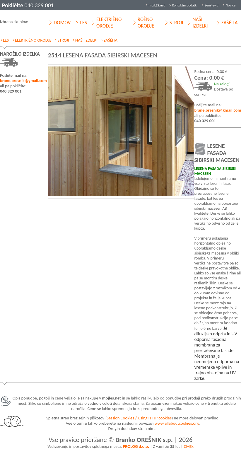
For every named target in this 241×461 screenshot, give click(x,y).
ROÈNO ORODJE (146, 22)
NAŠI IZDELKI (200, 22)
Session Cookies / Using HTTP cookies (139, 418)
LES (83, 22)
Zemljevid (211, 5)
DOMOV (62, 22)
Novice (230, 5)
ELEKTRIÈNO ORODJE (109, 22)
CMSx (189, 446)
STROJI (176, 22)
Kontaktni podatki (184, 5)
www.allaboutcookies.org (177, 423)
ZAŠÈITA (229, 22)
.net (157, 5)
